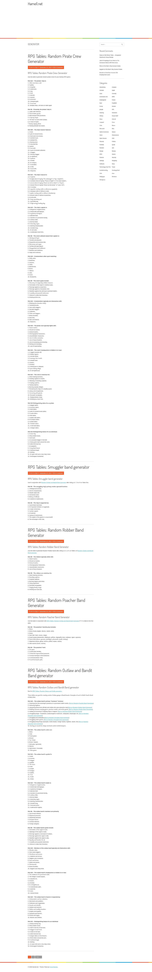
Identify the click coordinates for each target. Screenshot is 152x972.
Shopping (114, 160)
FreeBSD (114, 103)
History (101, 116)
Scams (114, 154)
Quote (113, 144)
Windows (114, 176)
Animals (102, 90)
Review (114, 151)
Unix (101, 173)
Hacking (102, 112)
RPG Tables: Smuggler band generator (58, 467)
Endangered (103, 100)
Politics (114, 141)
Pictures (102, 141)
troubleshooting (104, 170)
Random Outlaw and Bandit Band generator (53, 482)
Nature (113, 132)
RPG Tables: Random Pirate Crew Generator (54, 58)
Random (102, 148)
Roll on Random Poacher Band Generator (81, 703)
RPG (54, 67)
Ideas (101, 119)
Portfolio (102, 144)
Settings (102, 160)
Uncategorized (115, 170)
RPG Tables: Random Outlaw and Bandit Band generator (63, 621)
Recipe (101, 151)
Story (113, 164)
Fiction (113, 100)
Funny (101, 106)
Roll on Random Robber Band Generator (80, 707)
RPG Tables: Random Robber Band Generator (56, 532)
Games (114, 106)
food (101, 103)
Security (114, 157)
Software (102, 164)
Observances (115, 135)
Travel (113, 167)
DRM (113, 96)
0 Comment (59, 67)
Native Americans (104, 132)
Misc (113, 128)
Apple (113, 90)
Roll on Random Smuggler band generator (57, 717)
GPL (113, 109)
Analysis (114, 87)
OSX (113, 138)
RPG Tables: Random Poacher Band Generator (56, 602)
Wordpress (102, 180)
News (101, 135)
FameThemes (54, 967)
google (101, 109)
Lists (101, 125)
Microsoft (102, 128)
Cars (101, 93)
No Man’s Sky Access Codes (112, 66)
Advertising (102, 87)
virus (113, 173)
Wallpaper (102, 176)
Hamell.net (35, 3)
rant (113, 148)
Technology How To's (105, 167)
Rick (36, 67)
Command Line (104, 96)
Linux (113, 122)
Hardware (114, 112)
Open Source (103, 138)
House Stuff (115, 116)
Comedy (114, 93)
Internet (114, 119)
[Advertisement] (76, 23)
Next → (38, 957)
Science (102, 157)
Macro (113, 125)
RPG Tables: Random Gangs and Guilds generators (47, 691)
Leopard (102, 122)
